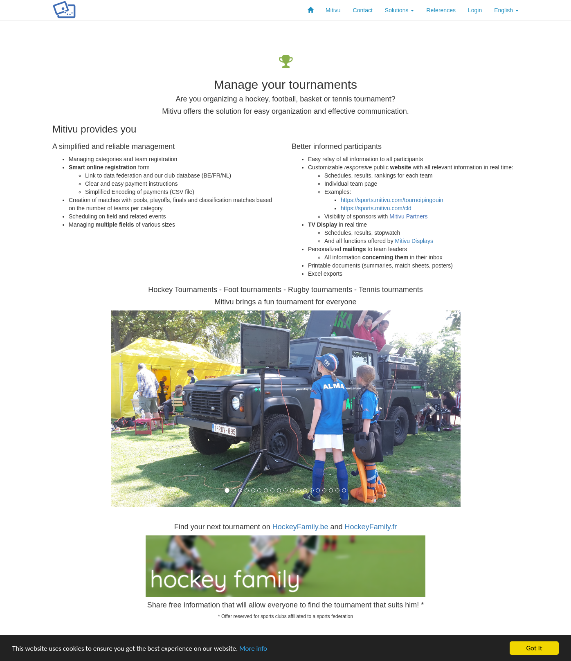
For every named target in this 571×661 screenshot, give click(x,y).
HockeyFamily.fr (371, 527)
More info (253, 648)
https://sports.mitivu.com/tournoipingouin (392, 200)
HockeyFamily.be (300, 527)
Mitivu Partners (408, 216)
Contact (363, 10)
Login (475, 10)
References (441, 10)
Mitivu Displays (414, 241)
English (506, 10)
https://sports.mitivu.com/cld (376, 208)
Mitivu (333, 10)
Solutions (399, 10)
